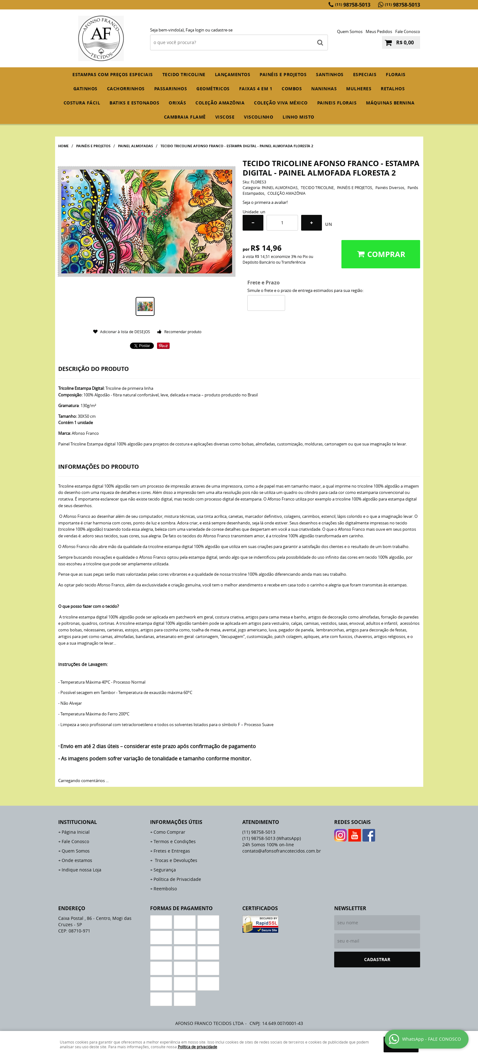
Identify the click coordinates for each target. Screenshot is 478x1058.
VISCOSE (225, 117)
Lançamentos (232, 74)
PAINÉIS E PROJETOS (283, 74)
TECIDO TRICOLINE (183, 74)
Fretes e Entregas (172, 851)
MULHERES (358, 89)
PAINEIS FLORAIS (337, 103)
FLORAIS (396, 74)
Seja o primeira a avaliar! (265, 202)
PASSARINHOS (170, 89)
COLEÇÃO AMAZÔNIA (220, 103)
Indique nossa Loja (81, 870)
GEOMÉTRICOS (213, 89)
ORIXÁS (177, 103)
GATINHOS (85, 89)
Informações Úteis (176, 822)
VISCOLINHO (258, 117)
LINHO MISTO (298, 117)
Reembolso (165, 889)
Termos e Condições (175, 841)
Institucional (77, 822)
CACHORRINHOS (126, 89)
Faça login (195, 30)
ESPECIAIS (365, 74)
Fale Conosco (407, 31)
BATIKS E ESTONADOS (134, 103)
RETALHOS (393, 89)
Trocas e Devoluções (175, 860)
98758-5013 (352, 4)
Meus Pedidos (379, 31)
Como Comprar (169, 832)
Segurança (165, 870)
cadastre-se (222, 30)
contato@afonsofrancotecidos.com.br (281, 851)
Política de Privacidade (177, 879)
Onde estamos (77, 860)
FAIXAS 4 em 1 (256, 89)
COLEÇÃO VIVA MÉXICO (281, 103)
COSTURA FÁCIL (82, 103)
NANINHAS (324, 89)
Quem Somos (350, 31)
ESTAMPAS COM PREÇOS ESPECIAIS (112, 74)
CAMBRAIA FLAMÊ (185, 117)
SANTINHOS (330, 74)
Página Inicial (76, 832)
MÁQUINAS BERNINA (390, 103)
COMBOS (292, 89)
